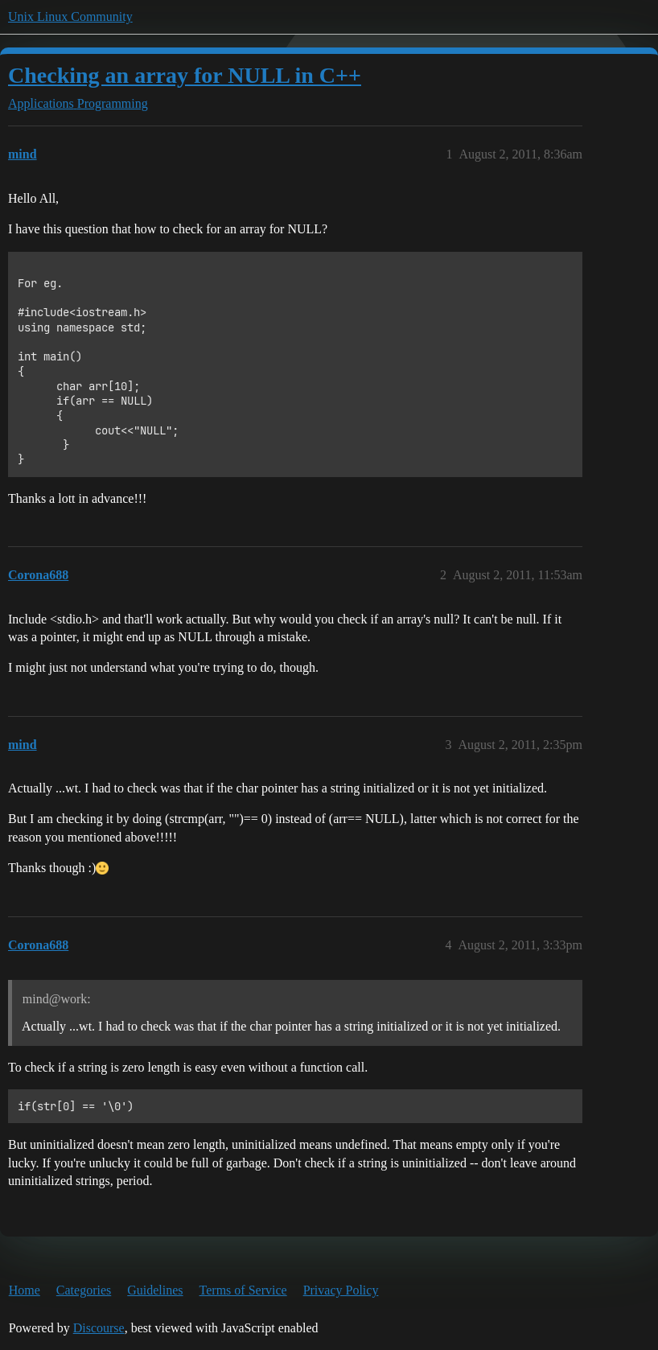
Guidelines (155, 1290)
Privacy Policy (341, 1290)
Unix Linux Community (70, 16)
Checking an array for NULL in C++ (184, 75)
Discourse (99, 1328)
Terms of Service (243, 1290)
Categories (83, 1290)
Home (24, 1290)
